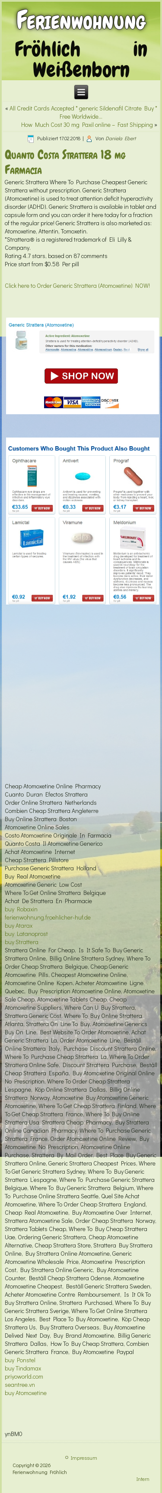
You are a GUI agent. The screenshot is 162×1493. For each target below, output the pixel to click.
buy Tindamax (23, 1368)
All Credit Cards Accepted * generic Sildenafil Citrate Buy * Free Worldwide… (83, 112)
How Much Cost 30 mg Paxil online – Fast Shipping (87, 124)
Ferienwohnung (81, 20)
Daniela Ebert (120, 138)
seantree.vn (20, 1384)
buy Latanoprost (26, 933)
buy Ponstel (20, 1360)
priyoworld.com (24, 1376)
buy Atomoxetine (26, 1393)
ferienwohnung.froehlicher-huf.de (48, 917)
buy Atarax (18, 925)
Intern (143, 1478)
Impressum (84, 1457)
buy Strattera (21, 942)
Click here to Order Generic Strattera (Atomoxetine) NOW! (77, 285)
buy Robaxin (21, 909)
